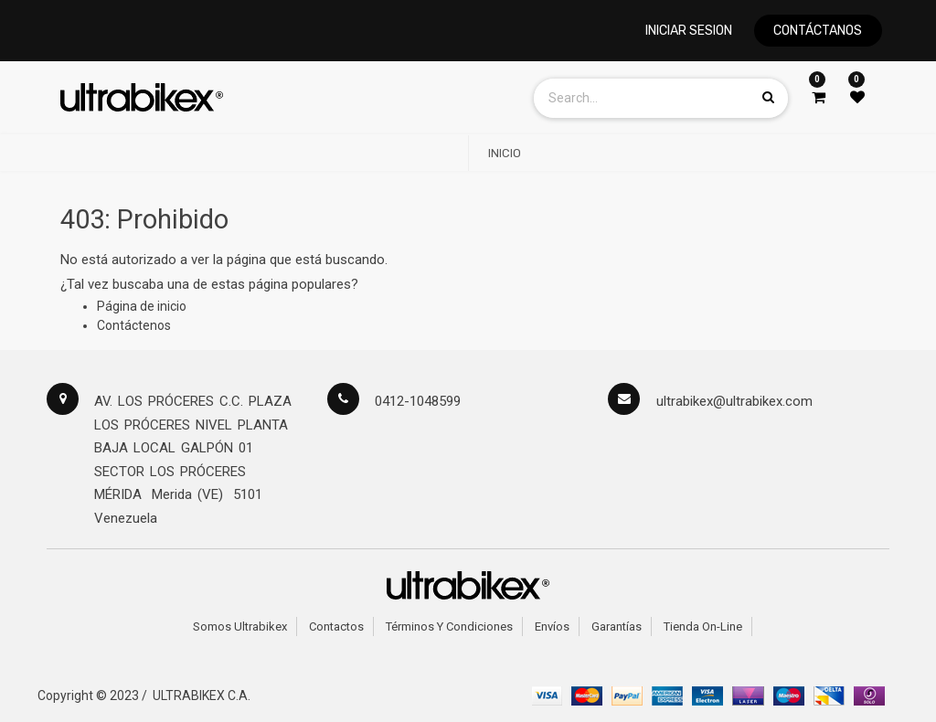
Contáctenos (134, 325)
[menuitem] (504, 153)
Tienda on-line (703, 626)
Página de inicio (141, 306)
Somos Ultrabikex (240, 626)
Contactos (336, 626)
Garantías (616, 626)
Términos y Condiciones (449, 626)
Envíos (552, 626)
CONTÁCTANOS (817, 30)
